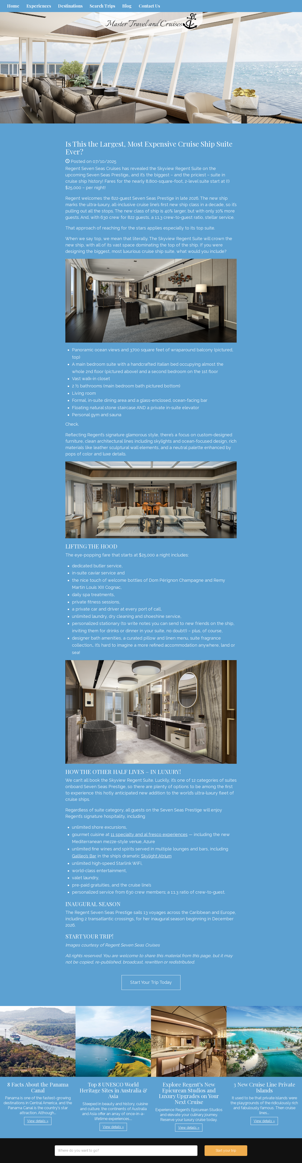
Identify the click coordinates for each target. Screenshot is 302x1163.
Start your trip (226, 1150)
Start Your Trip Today (151, 982)
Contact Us (149, 6)
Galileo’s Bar (84, 855)
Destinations (70, 6)
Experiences (38, 6)
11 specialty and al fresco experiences (149, 834)
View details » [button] (37, 1121)
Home (13, 6)
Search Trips (102, 6)
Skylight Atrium (156, 855)
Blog (127, 6)
